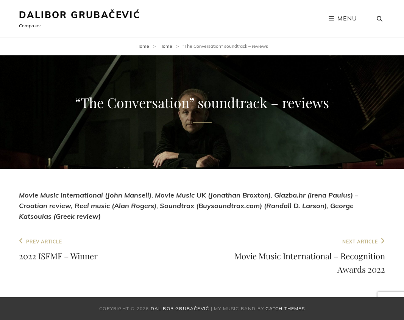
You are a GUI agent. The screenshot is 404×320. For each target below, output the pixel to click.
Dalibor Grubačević (79, 14)
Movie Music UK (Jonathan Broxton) (213, 195)
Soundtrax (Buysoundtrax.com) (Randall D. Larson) (243, 205)
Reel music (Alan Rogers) (115, 205)
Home (142, 46)
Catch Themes (284, 308)
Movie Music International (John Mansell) (85, 195)
